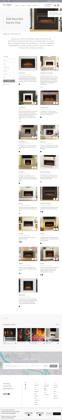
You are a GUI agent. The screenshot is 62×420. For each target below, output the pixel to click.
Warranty (50, 1)
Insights (23, 5)
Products (17, 5)
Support (28, 5)
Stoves (55, 391)
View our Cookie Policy (11, 413)
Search (53, 366)
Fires (8, 34)
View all (57, 324)
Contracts (56, 1)
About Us (35, 5)
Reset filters (6, 84)
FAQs (55, 394)
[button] (54, 68)
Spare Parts (56, 398)
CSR (45, 392)
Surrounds (56, 385)
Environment (46, 394)
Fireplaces (56, 387)
